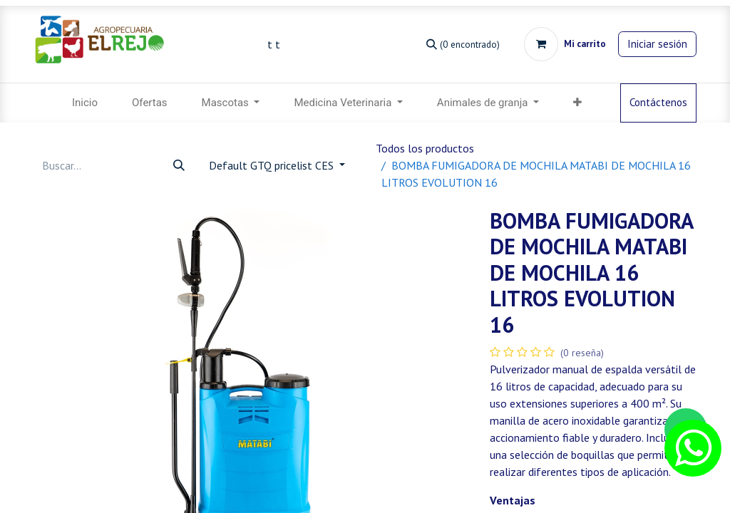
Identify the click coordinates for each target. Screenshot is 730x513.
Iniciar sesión (657, 44)
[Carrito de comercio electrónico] (565, 44)
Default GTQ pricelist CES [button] (272, 165)
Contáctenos (658, 102)
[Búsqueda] (463, 43)
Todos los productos (425, 148)
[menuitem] (85, 103)
